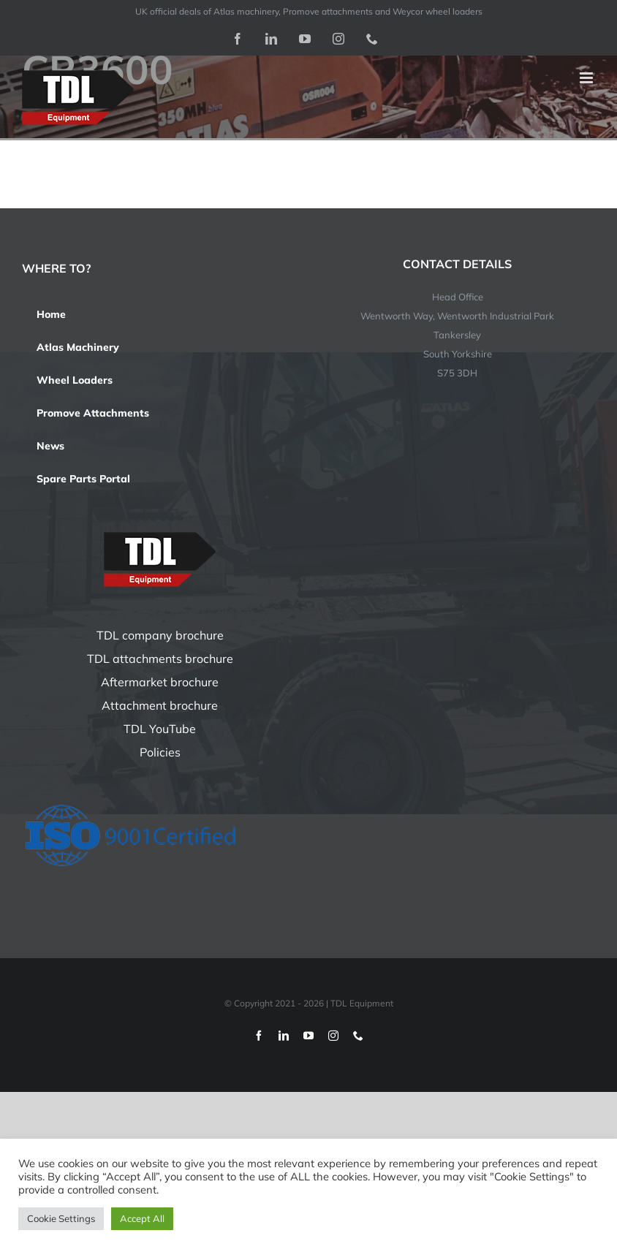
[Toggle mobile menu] (587, 78)
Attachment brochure (160, 705)
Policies (160, 752)
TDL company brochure (160, 635)
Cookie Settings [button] (61, 1218)
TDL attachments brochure (160, 658)
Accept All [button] (142, 1218)
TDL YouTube (160, 728)
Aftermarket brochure (160, 682)
